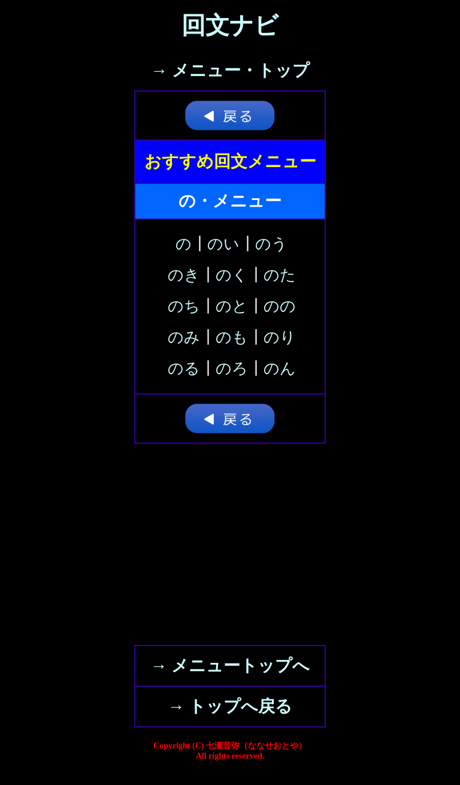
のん (280, 368)
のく (232, 275)
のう (271, 244)
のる (184, 368)
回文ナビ (230, 25)
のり (280, 337)
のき (184, 275)
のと (232, 306)
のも (232, 337)
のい (223, 244)
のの (280, 306)
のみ (184, 337)
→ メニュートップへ (230, 665)
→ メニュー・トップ (230, 70)
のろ (232, 368)
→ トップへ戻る (230, 706)
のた (280, 275)
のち (184, 306)
